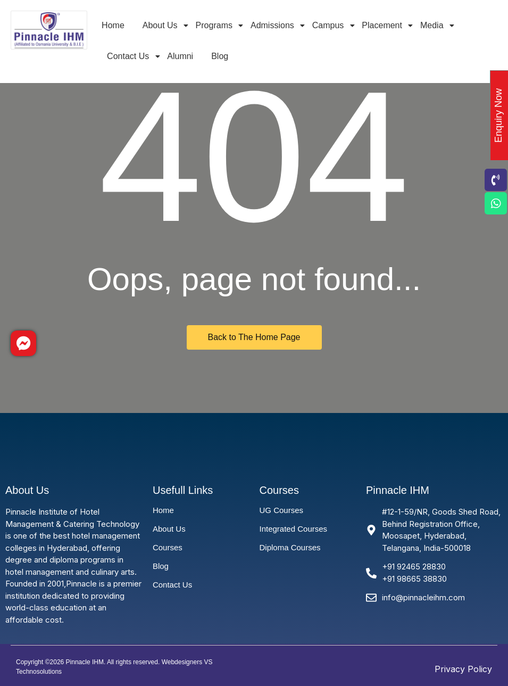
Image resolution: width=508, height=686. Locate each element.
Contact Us (130, 56)
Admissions (274, 25)
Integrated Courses (293, 528)
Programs (216, 25)
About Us (162, 25)
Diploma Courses (289, 547)
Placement (384, 25)
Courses (167, 547)
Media (433, 25)
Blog (219, 56)
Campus (330, 25)
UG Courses (281, 510)
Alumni (180, 56)
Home (113, 25)
